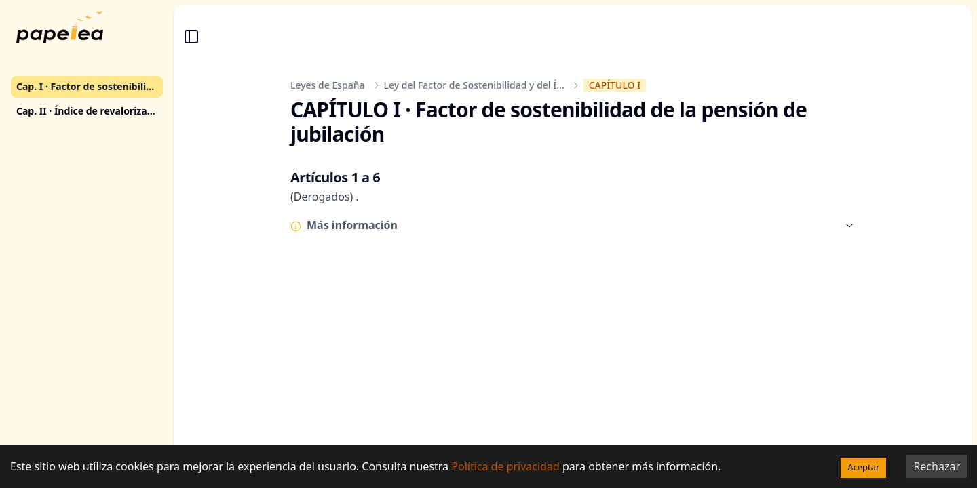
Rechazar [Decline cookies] (936, 466)
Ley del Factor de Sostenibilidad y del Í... (474, 85)
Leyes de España (327, 85)
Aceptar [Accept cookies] (863, 467)
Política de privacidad (505, 466)
